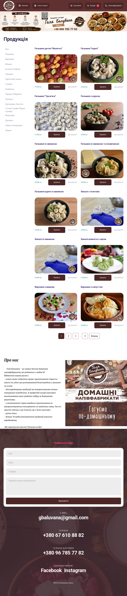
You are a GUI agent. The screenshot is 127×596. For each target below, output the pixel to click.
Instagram (75, 570)
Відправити (64, 501)
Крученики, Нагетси (14, 104)
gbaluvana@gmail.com (63, 517)
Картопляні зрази (13, 79)
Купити (57, 87)
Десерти (9, 120)
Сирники (9, 74)
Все (7, 49)
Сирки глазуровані (13, 125)
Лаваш (8, 130)
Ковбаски (9, 89)
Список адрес (41, 6)
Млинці (8, 64)
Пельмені (9, 54)
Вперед (94, 336)
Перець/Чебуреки (13, 94)
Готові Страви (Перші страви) (15, 110)
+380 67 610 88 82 (63, 535)
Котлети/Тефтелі (12, 69)
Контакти (75, 6)
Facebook (51, 570)
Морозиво (10, 115)
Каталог (23, 6)
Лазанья (9, 99)
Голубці (8, 84)
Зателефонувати (113, 6)
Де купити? (72, 87)
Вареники (9, 59)
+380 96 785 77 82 (63, 553)
